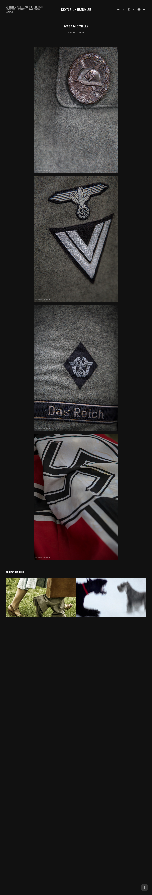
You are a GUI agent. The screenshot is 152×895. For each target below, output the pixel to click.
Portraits (22, 9)
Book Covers (34, 9)
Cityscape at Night (14, 7)
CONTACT (9, 12)
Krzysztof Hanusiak (76, 9)
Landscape (10, 9)
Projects (28, 7)
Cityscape (39, 7)
